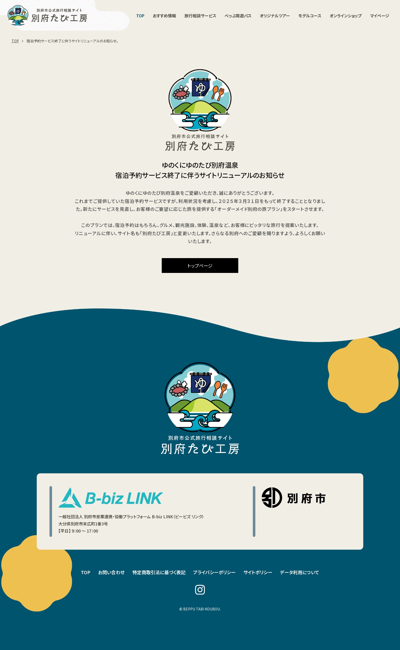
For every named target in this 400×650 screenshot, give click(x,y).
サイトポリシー (257, 572)
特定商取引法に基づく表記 (158, 572)
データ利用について (299, 572)
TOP (85, 572)
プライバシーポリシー (214, 572)
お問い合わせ (111, 572)
